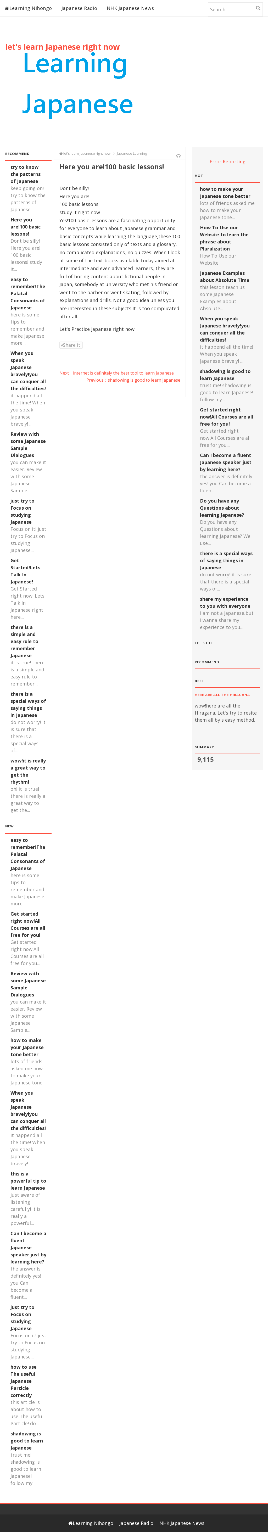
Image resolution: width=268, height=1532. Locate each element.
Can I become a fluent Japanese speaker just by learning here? (28, 1247)
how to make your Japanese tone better (27, 1047)
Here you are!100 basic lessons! (25, 226)
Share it (70, 345)
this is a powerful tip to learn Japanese (28, 1181)
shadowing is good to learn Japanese (26, 1440)
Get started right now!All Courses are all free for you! (226, 416)
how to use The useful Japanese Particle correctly (23, 1381)
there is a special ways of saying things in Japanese (226, 560)
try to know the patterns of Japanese (25, 174)
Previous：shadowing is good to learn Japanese (133, 380)
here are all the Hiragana (224, 694)
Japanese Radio (79, 8)
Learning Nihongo (28, 8)
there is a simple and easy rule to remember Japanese (24, 641)
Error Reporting (227, 161)
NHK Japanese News (130, 8)
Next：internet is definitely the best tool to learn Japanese (116, 373)
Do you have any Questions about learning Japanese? (222, 508)
